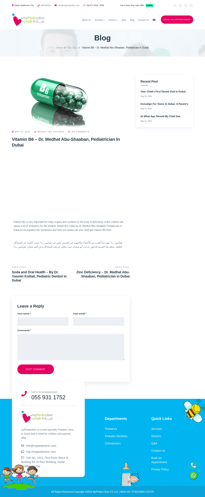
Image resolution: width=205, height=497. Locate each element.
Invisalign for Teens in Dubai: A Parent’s (164, 104)
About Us (86, 20)
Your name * (24, 313)
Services (99, 20)
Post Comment (35, 369)
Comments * (24, 330)
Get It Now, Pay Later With (132, 5)
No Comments (78, 132)
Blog (132, 20)
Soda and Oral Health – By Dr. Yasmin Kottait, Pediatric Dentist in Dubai (39, 276)
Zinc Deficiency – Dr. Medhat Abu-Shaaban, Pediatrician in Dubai (103, 274)
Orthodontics (113, 443)
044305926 (46, 5)
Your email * (80, 313)
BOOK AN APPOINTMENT (176, 19)
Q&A (124, 20)
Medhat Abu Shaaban (49, 132)
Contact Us (143, 20)
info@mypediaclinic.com (69, 5)
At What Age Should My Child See (160, 116)
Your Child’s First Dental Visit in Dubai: (163, 91)
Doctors (112, 20)
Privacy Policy (160, 469)
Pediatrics (111, 428)
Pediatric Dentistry (116, 436)
